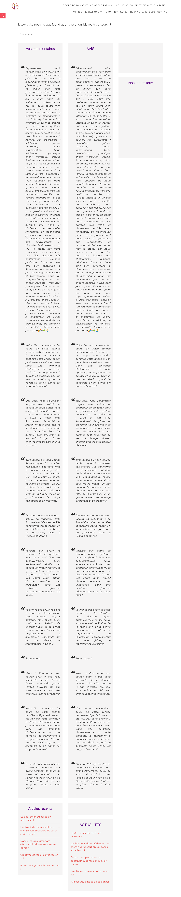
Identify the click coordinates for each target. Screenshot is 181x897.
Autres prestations (86, 12)
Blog (152, 12)
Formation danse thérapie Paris (126, 12)
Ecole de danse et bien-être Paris (86, 5)
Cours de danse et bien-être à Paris (141, 5)
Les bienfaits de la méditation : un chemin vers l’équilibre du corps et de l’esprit (40, 830)
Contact (163, 12)
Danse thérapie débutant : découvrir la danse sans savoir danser (38, 844)
